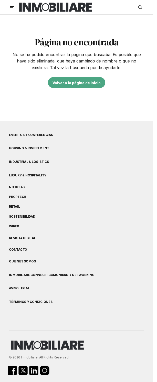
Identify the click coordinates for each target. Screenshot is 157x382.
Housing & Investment (29, 148)
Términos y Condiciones (31, 302)
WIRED (14, 226)
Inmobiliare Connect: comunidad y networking (52, 275)
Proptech (17, 197)
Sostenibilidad (22, 216)
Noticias (17, 187)
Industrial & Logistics (29, 162)
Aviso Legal (19, 288)
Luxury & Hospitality (27, 175)
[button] (12, 7)
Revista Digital (22, 238)
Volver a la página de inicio (77, 83)
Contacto (18, 249)
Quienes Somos (22, 261)
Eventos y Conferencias (31, 135)
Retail (14, 206)
